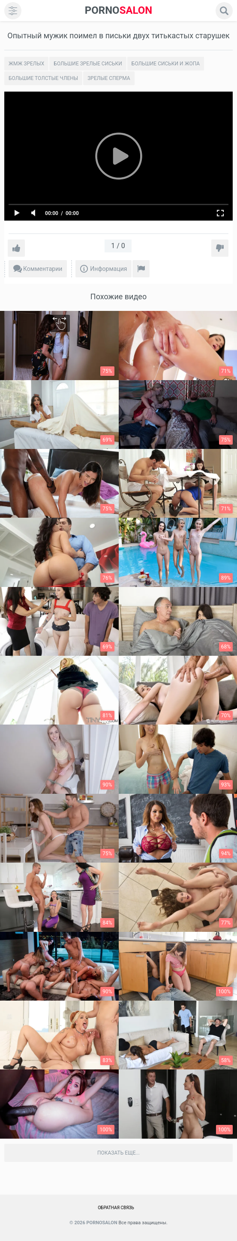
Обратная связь (116, 1207)
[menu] (12, 10)
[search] (224, 10)
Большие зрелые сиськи (88, 64)
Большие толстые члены (43, 78)
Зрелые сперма (108, 78)
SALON (119, 10)
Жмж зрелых (26, 64)
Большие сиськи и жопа (166, 64)
